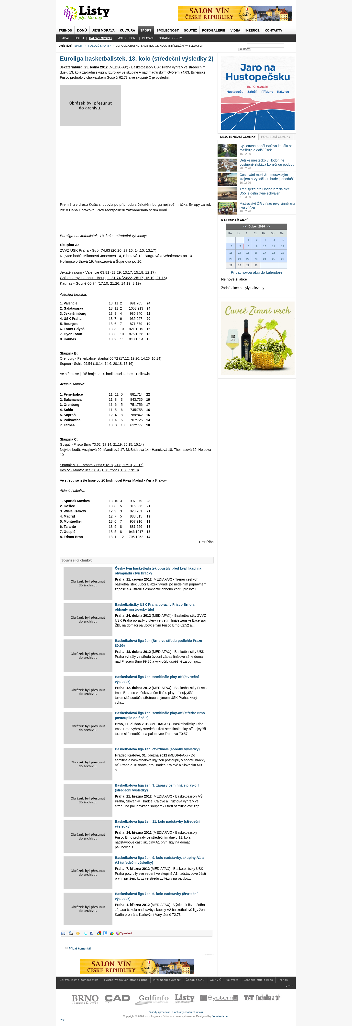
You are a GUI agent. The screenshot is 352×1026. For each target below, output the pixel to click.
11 (273, 246)
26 (282, 259)
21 (239, 259)
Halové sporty (99, 45)
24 (264, 259)
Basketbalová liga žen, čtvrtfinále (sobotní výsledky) (157, 749)
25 (273, 259)
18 (273, 252)
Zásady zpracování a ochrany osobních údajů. (176, 1012)
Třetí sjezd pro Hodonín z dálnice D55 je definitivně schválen (265, 191)
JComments (208, 954)
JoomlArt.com (220, 1016)
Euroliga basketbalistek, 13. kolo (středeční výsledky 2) (136, 58)
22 (247, 259)
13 (230, 252)
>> (268, 226)
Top (290, 986)
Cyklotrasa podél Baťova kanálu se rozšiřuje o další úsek (266, 148)
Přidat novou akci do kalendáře (256, 272)
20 (230, 259)
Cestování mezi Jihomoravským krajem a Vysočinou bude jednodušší (267, 177)
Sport (79, 45)
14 (239, 252)
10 (264, 246)
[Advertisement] (137, 164)
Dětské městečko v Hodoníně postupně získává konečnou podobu (267, 162)
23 (255, 259)
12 (282, 246)
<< (245, 226)
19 (282, 252)
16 (255, 252)
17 (264, 252)
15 (247, 252)
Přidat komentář (80, 948)
